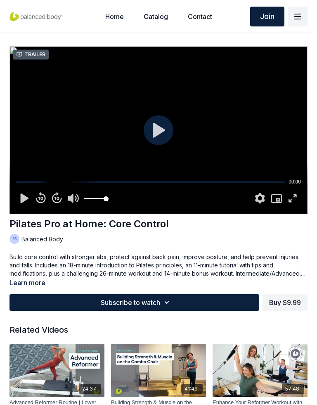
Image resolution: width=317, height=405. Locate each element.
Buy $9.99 (285, 302)
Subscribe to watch (136, 302)
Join (267, 16)
